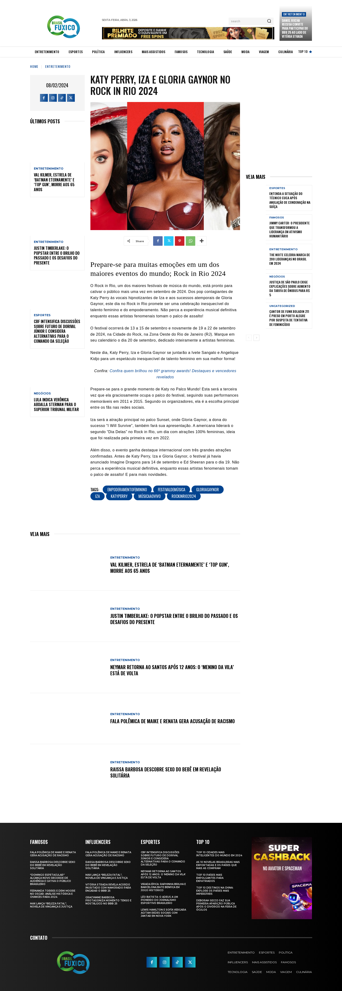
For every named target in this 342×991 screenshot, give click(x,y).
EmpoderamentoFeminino (127, 489)
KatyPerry (119, 496)
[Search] (269, 21)
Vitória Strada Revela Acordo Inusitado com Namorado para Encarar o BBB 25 (108, 887)
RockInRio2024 (184, 496)
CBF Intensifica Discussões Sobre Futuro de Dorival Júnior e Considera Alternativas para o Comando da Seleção (57, 331)
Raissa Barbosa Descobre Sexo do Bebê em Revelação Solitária (165, 772)
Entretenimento (294, 14)
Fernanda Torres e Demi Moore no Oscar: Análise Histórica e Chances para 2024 (52, 893)
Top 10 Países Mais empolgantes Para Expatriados (209, 878)
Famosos (276, 217)
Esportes (42, 315)
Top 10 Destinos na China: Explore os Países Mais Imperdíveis (214, 890)
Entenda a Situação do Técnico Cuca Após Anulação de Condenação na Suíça (289, 200)
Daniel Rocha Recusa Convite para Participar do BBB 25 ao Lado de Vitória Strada (295, 28)
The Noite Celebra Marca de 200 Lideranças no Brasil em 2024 (289, 259)
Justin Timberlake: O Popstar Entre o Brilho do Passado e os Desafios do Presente (57, 255)
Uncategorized (282, 306)
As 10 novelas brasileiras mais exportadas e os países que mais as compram (218, 865)
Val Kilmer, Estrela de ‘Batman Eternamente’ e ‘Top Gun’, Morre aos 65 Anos (54, 182)
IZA (97, 496)
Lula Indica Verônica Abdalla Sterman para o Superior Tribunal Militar (56, 404)
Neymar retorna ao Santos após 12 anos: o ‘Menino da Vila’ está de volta (172, 670)
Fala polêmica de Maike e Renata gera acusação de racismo (172, 721)
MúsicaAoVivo (149, 496)
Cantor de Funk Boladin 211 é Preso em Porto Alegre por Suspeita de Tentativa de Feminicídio (289, 318)
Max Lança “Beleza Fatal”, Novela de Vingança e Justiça (51, 905)
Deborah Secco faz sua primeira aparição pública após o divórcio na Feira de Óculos (216, 905)
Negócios (42, 393)
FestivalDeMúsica (171, 489)
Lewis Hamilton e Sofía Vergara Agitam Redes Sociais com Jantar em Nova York (163, 912)
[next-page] (256, 338)
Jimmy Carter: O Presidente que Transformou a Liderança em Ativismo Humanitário (289, 229)
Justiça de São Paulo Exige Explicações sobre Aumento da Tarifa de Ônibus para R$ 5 (289, 288)
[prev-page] (249, 338)
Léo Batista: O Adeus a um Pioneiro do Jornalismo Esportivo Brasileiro (159, 900)
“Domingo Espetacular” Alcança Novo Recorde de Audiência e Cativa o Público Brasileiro (50, 879)
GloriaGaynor (207, 489)
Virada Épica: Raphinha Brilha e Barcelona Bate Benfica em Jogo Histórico (163, 887)
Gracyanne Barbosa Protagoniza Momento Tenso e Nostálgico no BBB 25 (108, 900)
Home (34, 66)
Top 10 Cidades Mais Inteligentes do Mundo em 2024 (219, 854)
